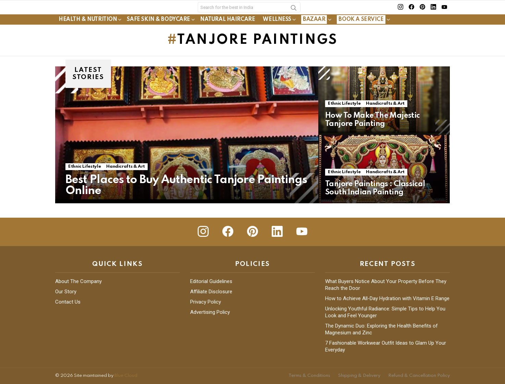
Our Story (65, 292)
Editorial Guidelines (211, 281)
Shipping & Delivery (359, 375)
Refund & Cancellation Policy (419, 375)
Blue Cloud (125, 375)
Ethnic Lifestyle (84, 181)
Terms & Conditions (309, 375)
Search (293, 16)
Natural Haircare (227, 34)
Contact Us (68, 302)
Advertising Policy (210, 312)
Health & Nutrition (88, 34)
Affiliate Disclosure (211, 292)
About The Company (78, 281)
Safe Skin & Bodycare (158, 34)
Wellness (277, 34)
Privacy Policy (205, 302)
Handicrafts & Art (125, 181)
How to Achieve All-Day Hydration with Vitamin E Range (387, 298)
